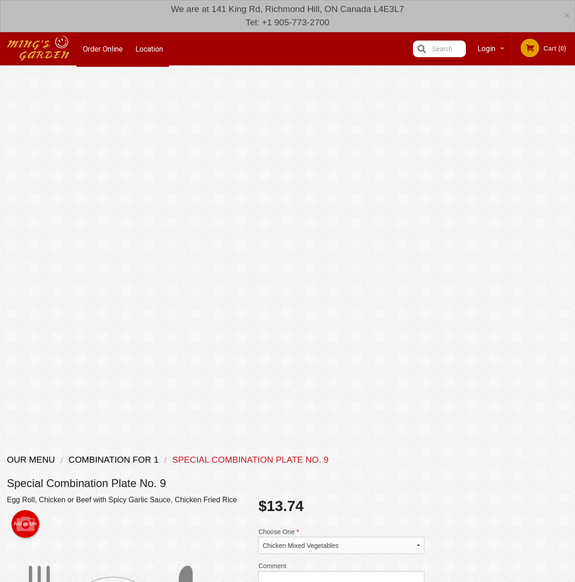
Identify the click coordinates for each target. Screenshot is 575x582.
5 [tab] (524, 286)
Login (486, 48)
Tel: (437, 513)
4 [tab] (510, 286)
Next (568, 227)
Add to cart (348, 257)
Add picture (25, 158)
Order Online (103, 48)
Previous (438, 227)
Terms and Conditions (361, 502)
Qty (283, 249)
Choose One (341, 175)
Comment (341, 212)
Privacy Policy (351, 513)
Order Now (503, 87)
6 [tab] (537, 286)
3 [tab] (496, 286)
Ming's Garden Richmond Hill (124, 479)
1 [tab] (468, 286)
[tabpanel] (503, 227)
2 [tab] (482, 286)
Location (150, 48)
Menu (263, 491)
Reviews (344, 491)
